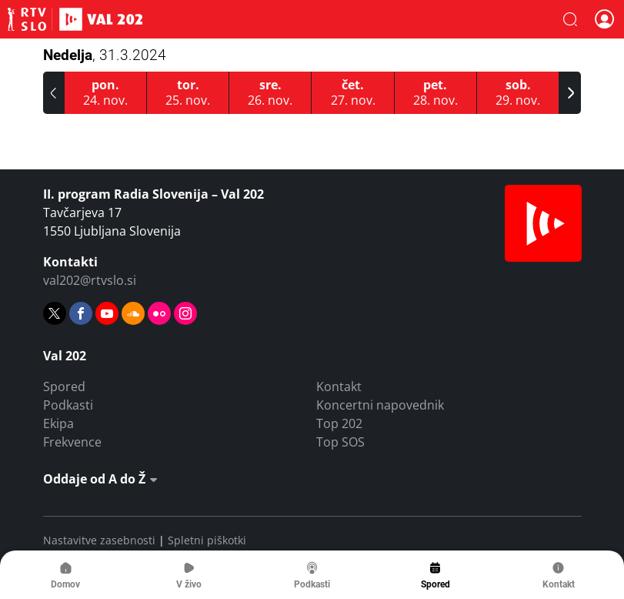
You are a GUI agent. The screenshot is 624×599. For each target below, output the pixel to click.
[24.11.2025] (106, 93)
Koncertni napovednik (380, 405)
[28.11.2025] (436, 93)
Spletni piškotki (207, 540)
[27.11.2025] (353, 93)
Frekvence (72, 441)
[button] (570, 19)
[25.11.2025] (188, 93)
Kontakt (339, 386)
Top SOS (340, 441)
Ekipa (58, 423)
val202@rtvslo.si (89, 280)
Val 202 (75, 19)
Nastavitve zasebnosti (99, 540)
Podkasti (68, 405)
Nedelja (104, 55)
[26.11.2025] (270, 93)
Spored (64, 386)
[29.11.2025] (518, 93)
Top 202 (339, 423)
